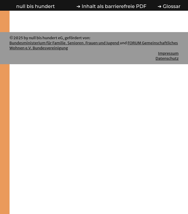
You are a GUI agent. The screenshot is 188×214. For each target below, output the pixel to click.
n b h (35, 6)
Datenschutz (166, 58)
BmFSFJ (65, 42)
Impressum (168, 53)
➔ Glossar (169, 6)
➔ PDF (111, 6)
